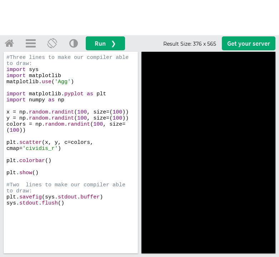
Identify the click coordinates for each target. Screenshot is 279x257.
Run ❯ (105, 43)
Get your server (248, 43)
